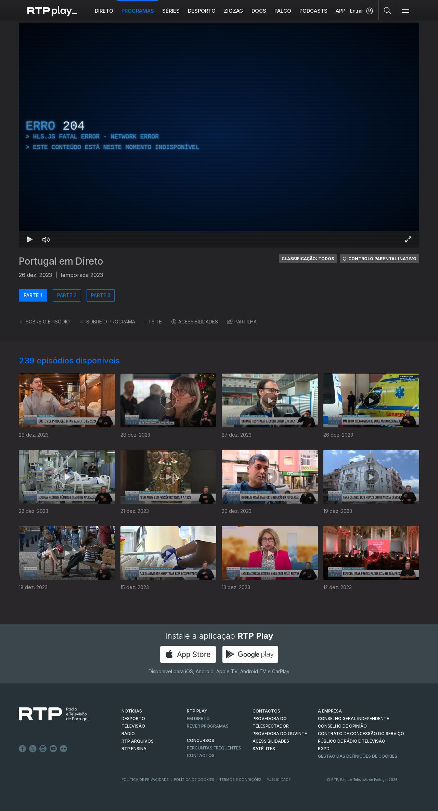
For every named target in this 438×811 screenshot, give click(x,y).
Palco (282, 11)
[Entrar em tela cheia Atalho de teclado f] (408, 239)
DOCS (259, 11)
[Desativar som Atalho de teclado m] (46, 239)
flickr (63, 749)
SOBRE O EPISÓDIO (44, 321)
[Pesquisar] (387, 10)
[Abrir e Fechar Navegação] (405, 11)
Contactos (201, 755)
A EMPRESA (330, 711)
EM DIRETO (198, 718)
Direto (104, 11)
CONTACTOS (266, 711)
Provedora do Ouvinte (280, 733)
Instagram (43, 749)
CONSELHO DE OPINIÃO (342, 726)
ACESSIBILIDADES (194, 321)
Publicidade (279, 779)
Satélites (264, 748)
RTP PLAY (197, 711)
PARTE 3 (101, 295)
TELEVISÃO (133, 726)
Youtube (53, 749)
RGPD (324, 748)
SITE (153, 321)
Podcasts (313, 11)
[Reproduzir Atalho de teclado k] (30, 239)
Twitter (33, 749)
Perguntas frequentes (214, 747)
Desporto (202, 11)
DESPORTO (133, 718)
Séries (171, 11)
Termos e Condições (240, 779)
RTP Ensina (133, 748)
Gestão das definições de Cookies (357, 756)
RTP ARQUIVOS (137, 741)
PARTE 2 (67, 295)
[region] (219, 135)
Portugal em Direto (61, 261)
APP (340, 11)
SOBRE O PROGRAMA (107, 321)
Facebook (22, 749)
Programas (137, 11)
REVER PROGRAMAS (208, 726)
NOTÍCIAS (131, 711)
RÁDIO (128, 733)
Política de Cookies (194, 779)
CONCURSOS (200, 740)
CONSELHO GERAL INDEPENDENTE (353, 718)
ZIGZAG (233, 11)
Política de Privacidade (145, 779)
